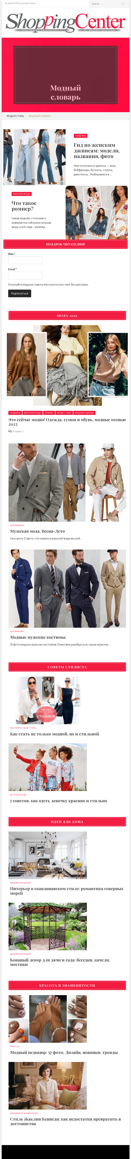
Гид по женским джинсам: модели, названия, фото (97, 150)
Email (12, 269)
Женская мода (21, 194)
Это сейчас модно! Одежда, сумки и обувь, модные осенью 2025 (67, 422)
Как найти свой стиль (23, 728)
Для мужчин (17, 525)
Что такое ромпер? (24, 206)
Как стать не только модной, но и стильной (54, 733)
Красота (15, 1046)
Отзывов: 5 (18, 431)
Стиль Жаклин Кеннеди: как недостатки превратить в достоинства (65, 1121)
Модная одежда (84, 412)
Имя (11, 254)
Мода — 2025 (64, 412)
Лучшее (49, 412)
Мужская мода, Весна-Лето (37, 531)
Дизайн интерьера (20, 882)
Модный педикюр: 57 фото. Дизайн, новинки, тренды (64, 1052)
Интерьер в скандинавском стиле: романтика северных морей (67, 891)
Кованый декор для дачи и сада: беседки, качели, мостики (60, 962)
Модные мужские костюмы (38, 637)
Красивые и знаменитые (24, 1113)
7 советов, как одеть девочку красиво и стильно (58, 800)
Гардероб (80, 135)
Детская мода (18, 794)
